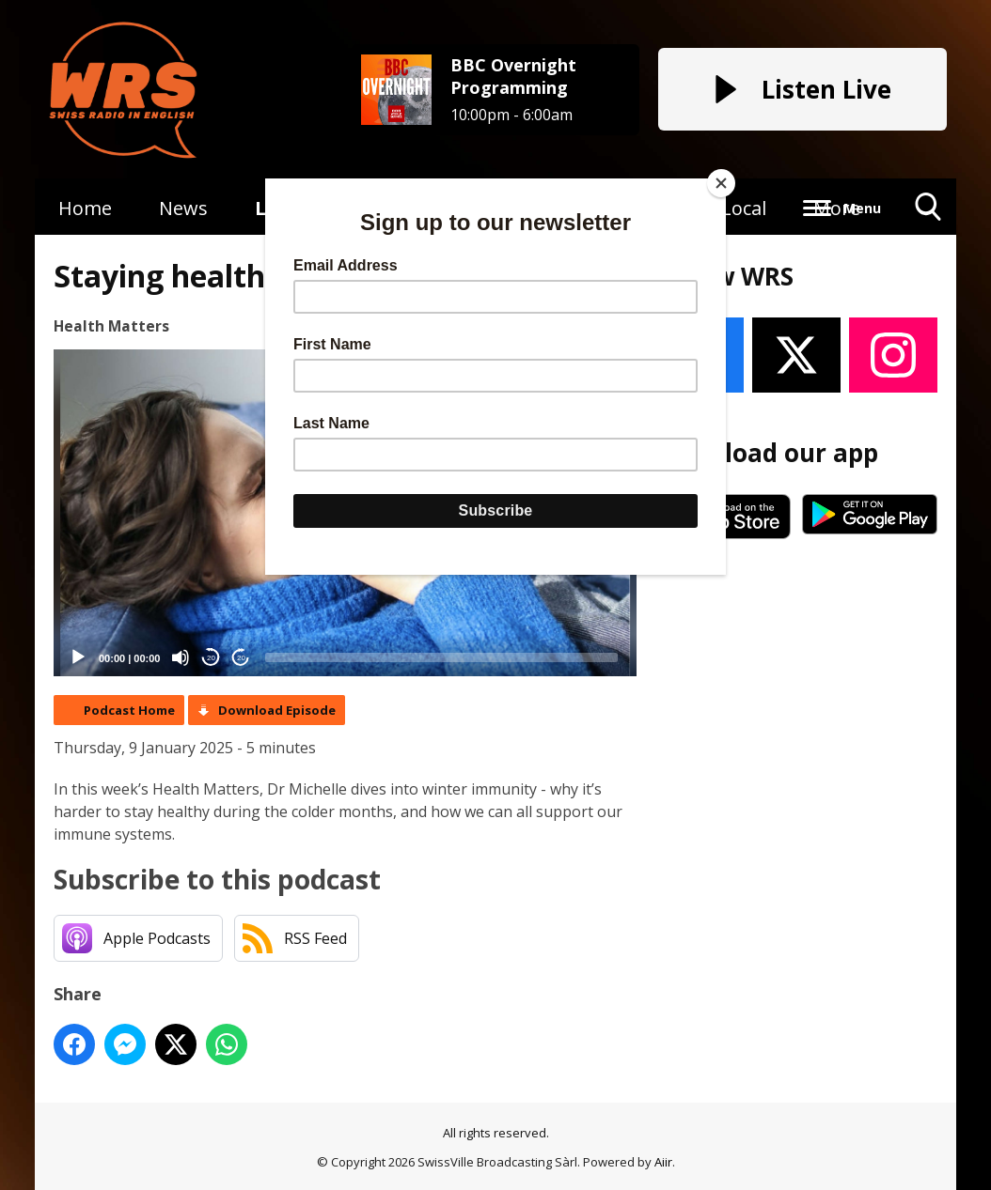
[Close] (721, 183)
